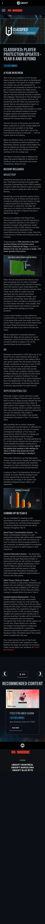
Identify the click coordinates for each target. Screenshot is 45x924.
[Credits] (22, 792)
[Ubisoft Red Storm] (22, 778)
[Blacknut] (22, 830)
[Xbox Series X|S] (22, 804)
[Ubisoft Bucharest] (22, 773)
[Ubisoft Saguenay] (22, 784)
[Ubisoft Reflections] (22, 781)
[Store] (22, 908)
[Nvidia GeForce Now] (22, 828)
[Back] (22, 674)
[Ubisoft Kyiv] (22, 775)
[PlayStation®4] (22, 813)
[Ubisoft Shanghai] (22, 786)
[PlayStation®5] (22, 810)
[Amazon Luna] (22, 818)
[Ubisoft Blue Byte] (22, 770)
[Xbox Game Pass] (22, 802)
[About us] (22, 914)
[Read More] (16, 728)
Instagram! (10, 650)
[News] (22, 917)
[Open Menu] (3, 10)
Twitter (36, 647)
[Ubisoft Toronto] (22, 789)
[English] (22, 888)
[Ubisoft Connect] (22, 911)
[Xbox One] (22, 807)
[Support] (22, 920)
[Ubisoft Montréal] (22, 764)
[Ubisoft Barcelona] (22, 767)
